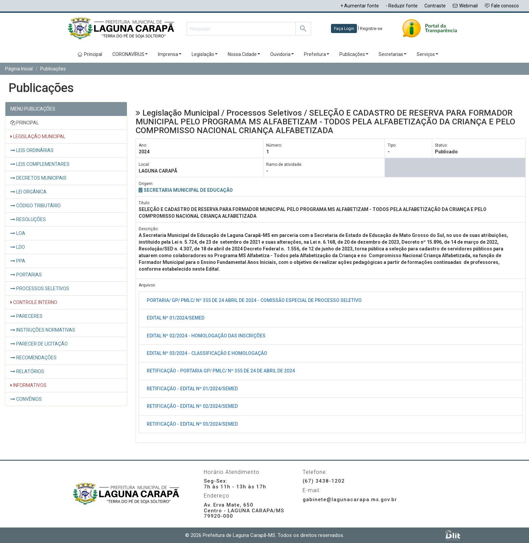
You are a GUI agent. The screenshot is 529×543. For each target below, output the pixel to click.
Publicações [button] (353, 54)
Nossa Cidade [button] (244, 54)
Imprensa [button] (170, 54)
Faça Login (344, 28)
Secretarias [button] (393, 54)
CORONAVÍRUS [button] (130, 54)
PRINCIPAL (24, 122)
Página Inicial (19, 68)
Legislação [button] (205, 54)
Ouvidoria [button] (282, 54)
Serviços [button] (427, 54)
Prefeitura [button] (316, 54)
